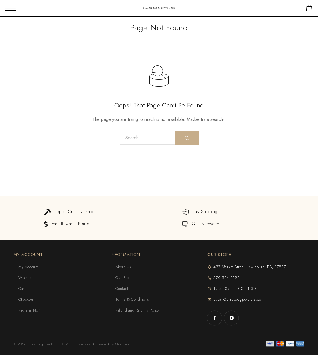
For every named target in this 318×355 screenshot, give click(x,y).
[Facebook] (214, 318)
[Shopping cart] (309, 9)
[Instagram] (231, 318)
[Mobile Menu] (10, 8)
